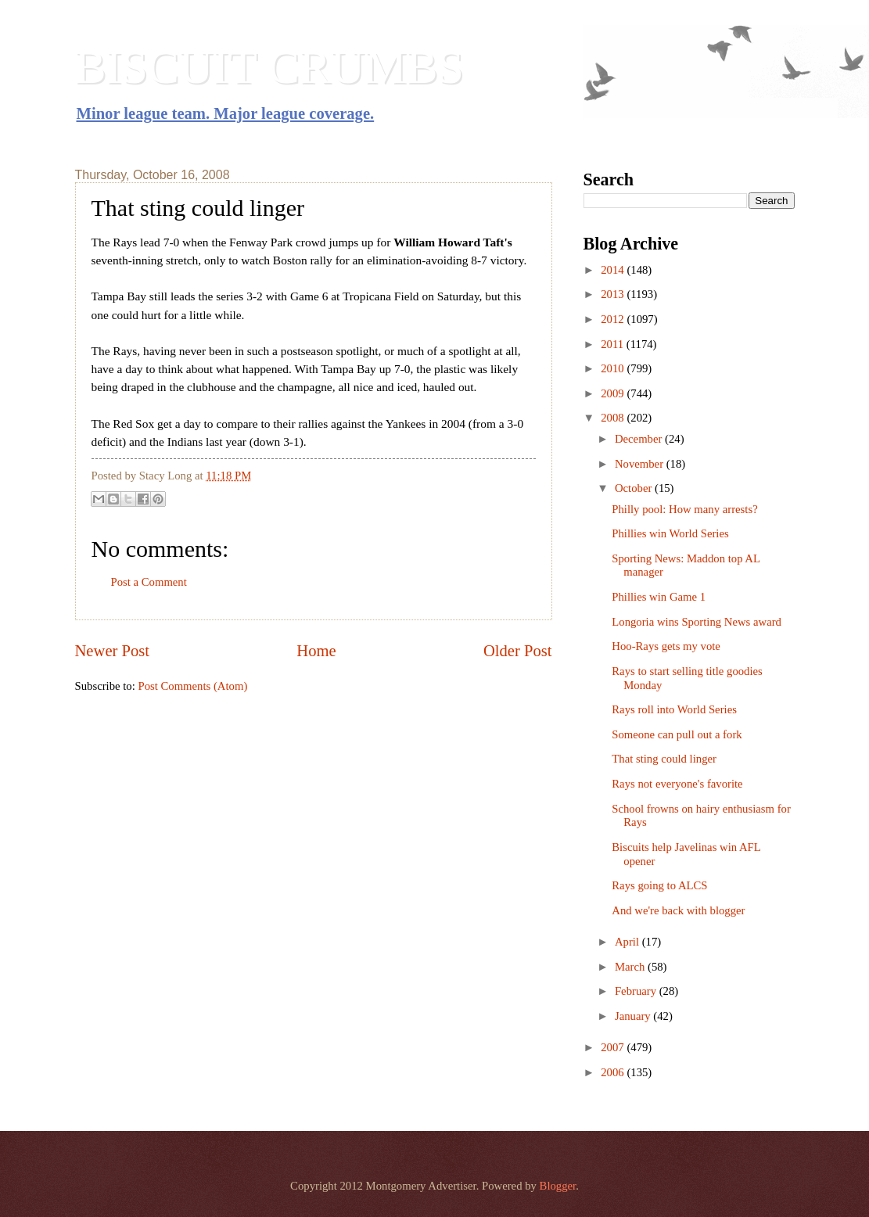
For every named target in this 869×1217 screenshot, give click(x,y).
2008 (614, 417)
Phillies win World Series (670, 533)
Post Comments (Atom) (192, 686)
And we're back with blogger (678, 910)
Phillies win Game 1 (659, 597)
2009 (614, 393)
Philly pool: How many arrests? (684, 509)
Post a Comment (149, 582)
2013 (614, 294)
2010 (614, 368)
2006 (614, 1072)
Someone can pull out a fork (677, 734)
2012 (614, 319)
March (631, 966)
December (640, 439)
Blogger (558, 1185)
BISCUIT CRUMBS (269, 67)
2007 (614, 1047)
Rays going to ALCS (659, 885)
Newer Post (112, 650)
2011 (614, 344)
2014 (614, 270)
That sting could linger (664, 758)
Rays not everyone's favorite (677, 783)
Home (316, 650)
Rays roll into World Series (674, 709)
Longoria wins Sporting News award (696, 622)
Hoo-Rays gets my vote (666, 646)
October (635, 488)
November (640, 464)
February (637, 991)
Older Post (517, 650)
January (634, 1016)
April (628, 941)
